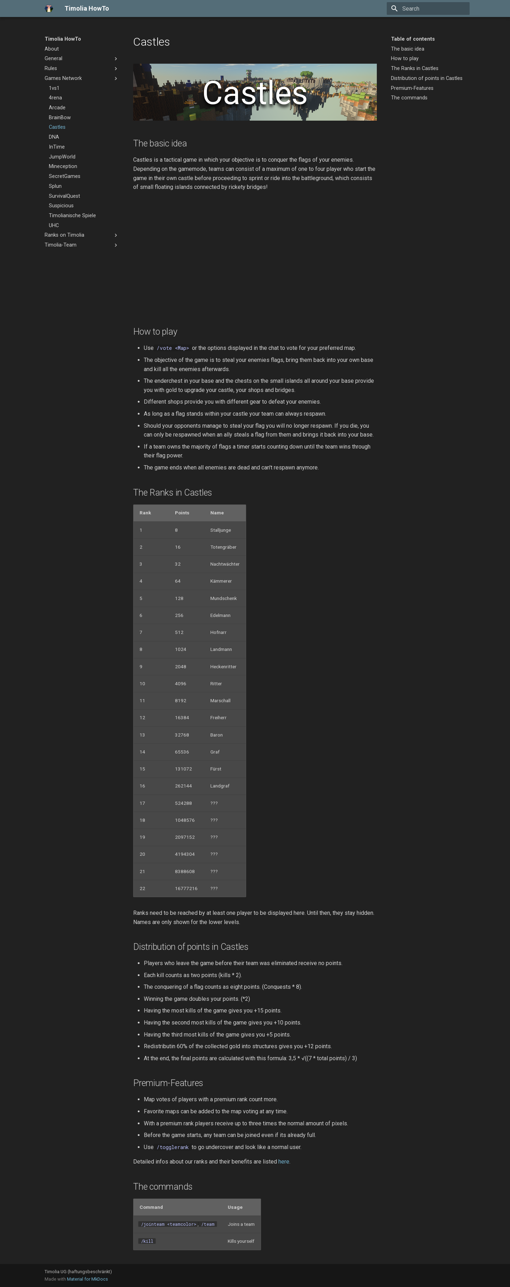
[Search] (428, 8)
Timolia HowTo (63, 39)
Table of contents (413, 39)
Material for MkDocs (87, 1279)
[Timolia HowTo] (49, 8)
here (283, 1161)
